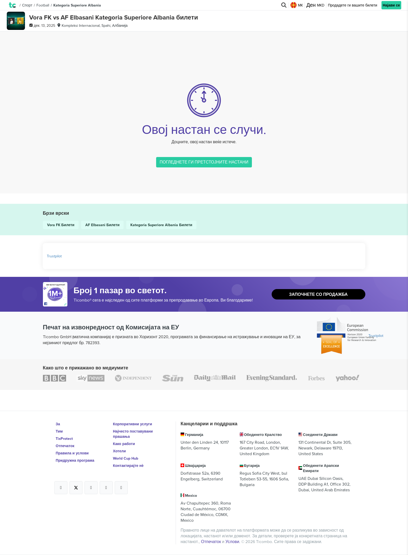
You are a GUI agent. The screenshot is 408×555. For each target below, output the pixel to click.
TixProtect (64, 438)
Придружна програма (75, 460)
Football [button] (42, 5)
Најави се (391, 5)
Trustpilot (54, 256)
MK (296, 5)
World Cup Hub (125, 458)
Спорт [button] (27, 5)
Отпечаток (65, 445)
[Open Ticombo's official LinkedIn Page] (121, 487)
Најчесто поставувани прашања (133, 434)
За (58, 424)
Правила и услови (72, 453)
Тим (59, 431)
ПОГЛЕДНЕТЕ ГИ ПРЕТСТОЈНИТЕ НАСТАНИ (204, 162)
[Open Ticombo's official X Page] (75, 487)
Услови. (233, 541)
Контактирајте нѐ (128, 465)
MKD (315, 5)
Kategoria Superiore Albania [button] (77, 5)
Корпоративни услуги (132, 424)
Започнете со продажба (318, 294)
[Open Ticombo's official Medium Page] (106, 487)
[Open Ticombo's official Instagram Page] (91, 487)
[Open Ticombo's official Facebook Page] (55, 303)
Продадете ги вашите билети (352, 5)
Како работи (124, 443)
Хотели (119, 451)
